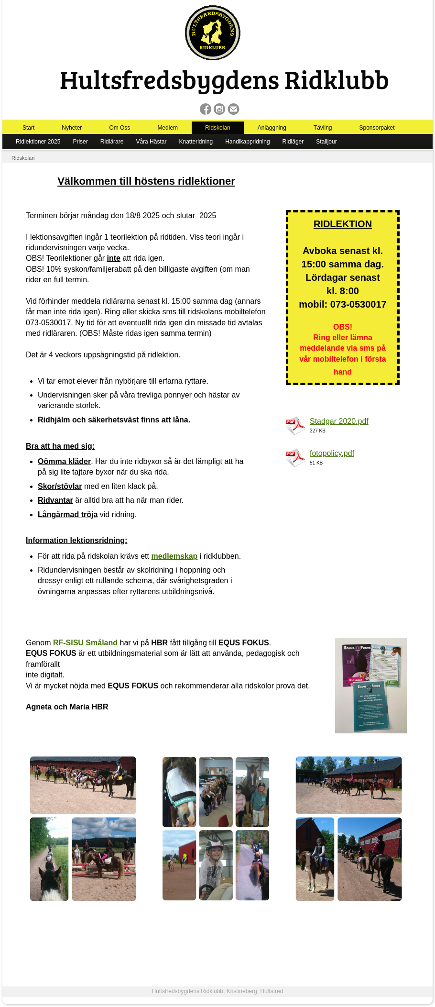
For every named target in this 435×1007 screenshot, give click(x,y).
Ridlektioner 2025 (38, 141)
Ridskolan (217, 127)
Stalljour (326, 141)
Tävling (323, 127)
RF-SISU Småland (85, 643)
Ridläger (293, 141)
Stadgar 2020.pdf (339, 421)
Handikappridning (247, 141)
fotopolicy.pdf (332, 453)
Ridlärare (112, 141)
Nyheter (72, 127)
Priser (80, 141)
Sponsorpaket (377, 127)
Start (28, 127)
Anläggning (272, 127)
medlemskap (174, 556)
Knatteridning (196, 141)
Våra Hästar (151, 141)
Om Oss (119, 127)
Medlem (167, 127)
